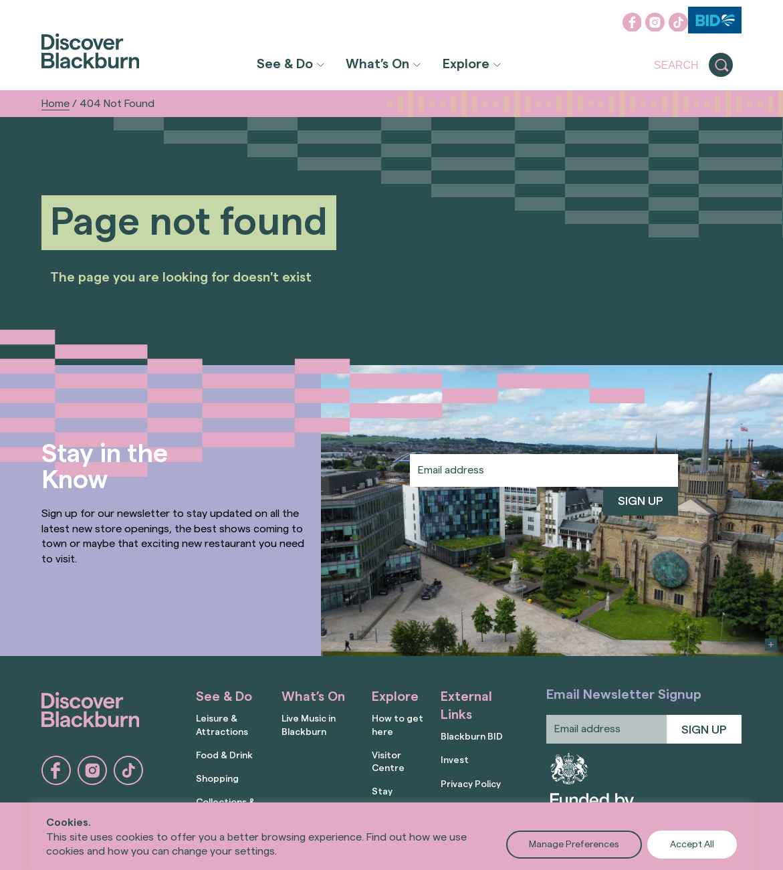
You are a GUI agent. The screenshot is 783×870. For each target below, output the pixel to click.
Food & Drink (224, 755)
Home (55, 103)
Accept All (692, 844)
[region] (391, 836)
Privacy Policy (471, 784)
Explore (466, 64)
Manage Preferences (574, 844)
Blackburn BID (472, 737)
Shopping (217, 779)
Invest (455, 760)
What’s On (377, 64)
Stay (382, 791)
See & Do (285, 64)
